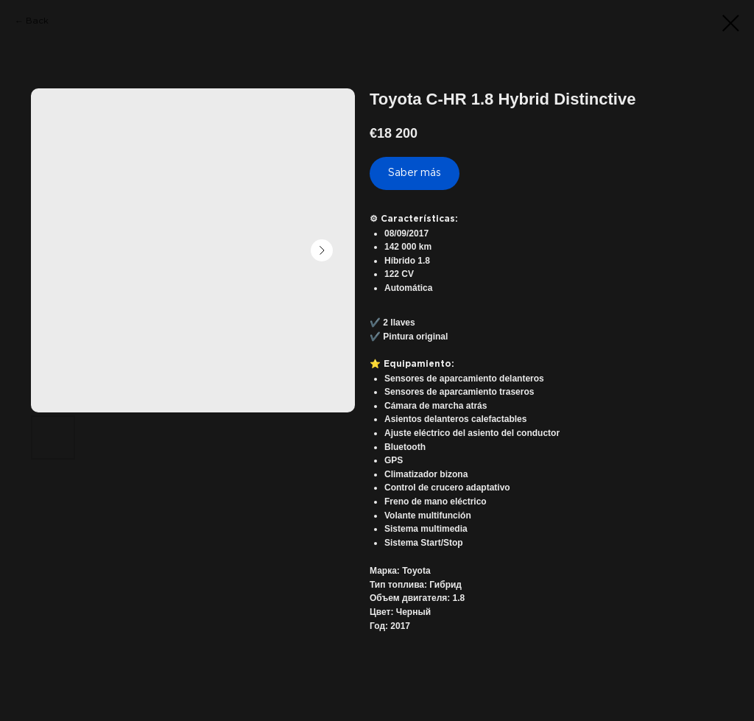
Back (37, 21)
